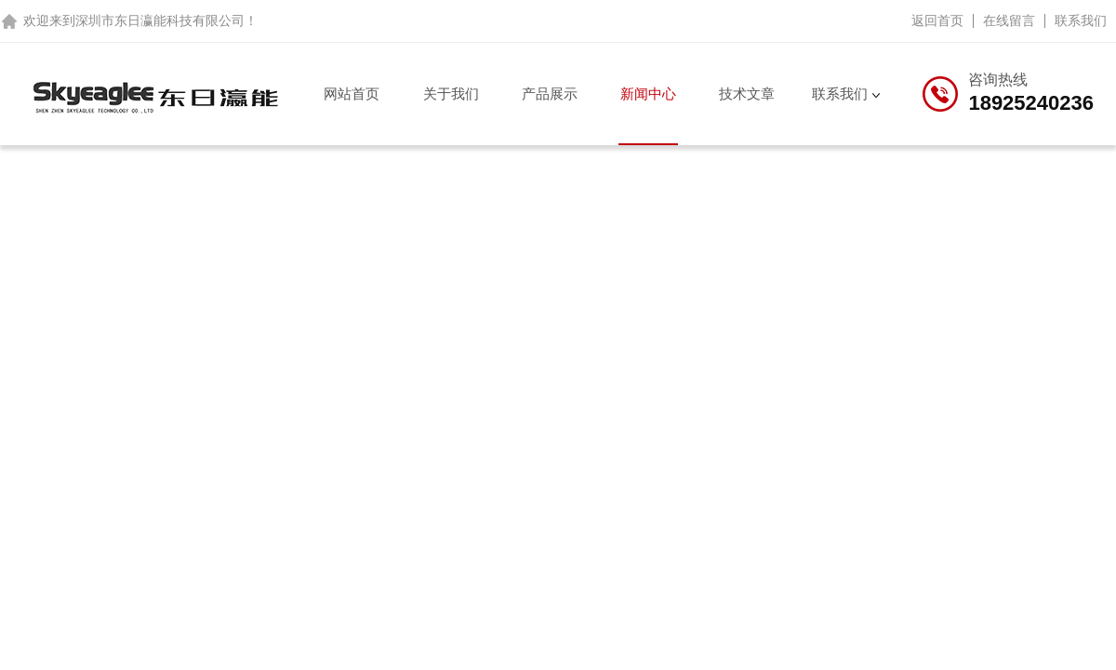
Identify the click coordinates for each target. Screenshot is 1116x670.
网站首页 (351, 93)
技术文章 (747, 93)
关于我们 (451, 93)
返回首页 (937, 20)
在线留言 (1009, 20)
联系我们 (1081, 20)
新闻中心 (648, 93)
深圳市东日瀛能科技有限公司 (160, 20)
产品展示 (550, 93)
